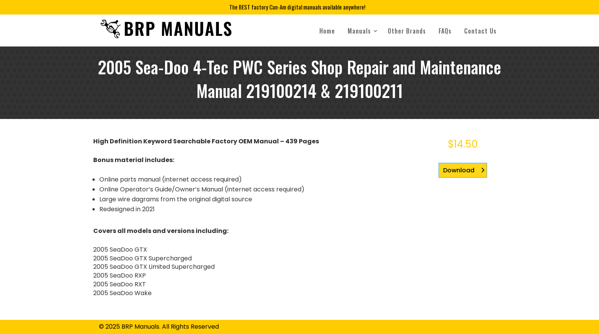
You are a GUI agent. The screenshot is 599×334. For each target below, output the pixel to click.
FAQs (445, 30)
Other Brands (407, 30)
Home (327, 30)
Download (458, 170)
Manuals (359, 30)
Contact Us (480, 30)
